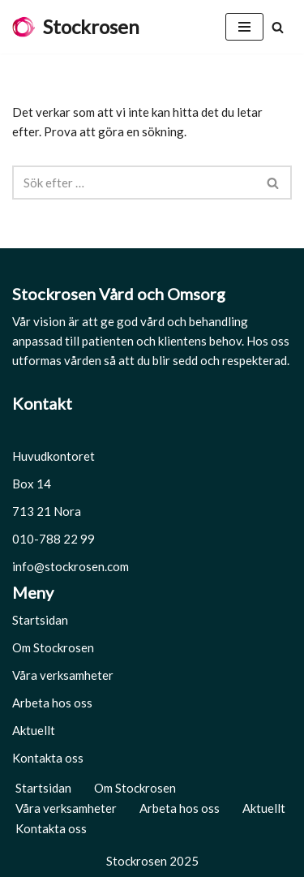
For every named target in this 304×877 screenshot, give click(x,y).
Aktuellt (33, 730)
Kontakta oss (47, 757)
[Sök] (278, 27)
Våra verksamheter (62, 675)
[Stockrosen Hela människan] (75, 26)
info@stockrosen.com (70, 566)
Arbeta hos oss (52, 702)
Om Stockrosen (53, 647)
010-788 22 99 (53, 538)
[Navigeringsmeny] (244, 27)
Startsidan (40, 620)
